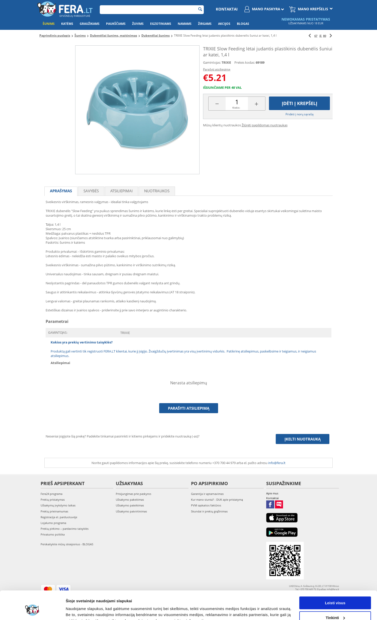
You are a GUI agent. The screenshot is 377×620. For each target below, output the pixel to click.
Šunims (49, 24)
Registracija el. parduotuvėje (59, 517)
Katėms (67, 24)
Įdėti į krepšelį (299, 103)
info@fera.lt (277, 463)
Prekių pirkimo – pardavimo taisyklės (64, 528)
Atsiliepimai (121, 190)
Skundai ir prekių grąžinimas (209, 511)
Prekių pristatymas (53, 499)
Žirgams (205, 24)
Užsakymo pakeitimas (130, 499)
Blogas (243, 24)
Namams (185, 24)
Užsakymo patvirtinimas (131, 511)
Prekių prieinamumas (54, 511)
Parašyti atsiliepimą (216, 69)
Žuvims (138, 24)
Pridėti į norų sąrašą (300, 114)
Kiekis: (236, 107)
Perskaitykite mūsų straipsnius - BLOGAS (67, 544)
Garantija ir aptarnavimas (207, 494)
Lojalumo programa (53, 523)
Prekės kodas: (244, 62)
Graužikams (90, 24)
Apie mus (272, 493)
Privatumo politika (53, 534)
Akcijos (224, 24)
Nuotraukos (156, 190)
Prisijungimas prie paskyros (133, 494)
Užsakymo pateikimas (130, 505)
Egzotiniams (160, 24)
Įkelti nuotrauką (303, 438)
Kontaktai (227, 9)
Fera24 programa (51, 494)
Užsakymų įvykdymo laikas (58, 505)
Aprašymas (61, 190)
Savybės (91, 190)
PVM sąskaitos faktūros (206, 505)
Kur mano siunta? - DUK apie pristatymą (217, 499)
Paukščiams (116, 24)
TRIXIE (226, 62)
